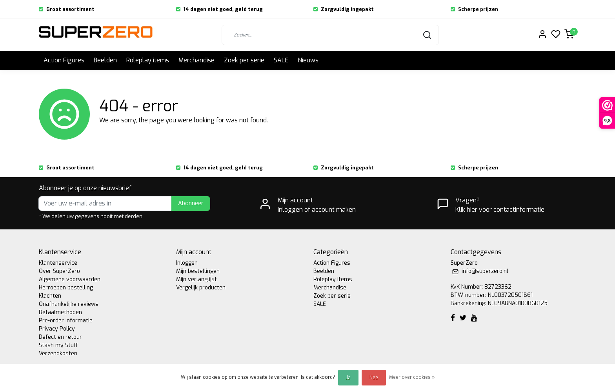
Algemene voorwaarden (69, 279)
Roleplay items (147, 60)
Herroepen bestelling (66, 287)
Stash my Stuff (58, 345)
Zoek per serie (244, 60)
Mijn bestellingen (198, 271)
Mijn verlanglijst (196, 279)
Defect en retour (60, 337)
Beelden (105, 60)
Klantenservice (58, 263)
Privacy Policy (57, 329)
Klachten (50, 296)
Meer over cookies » (412, 377)
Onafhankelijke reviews (68, 304)
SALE (281, 60)
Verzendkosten (58, 353)
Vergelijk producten (201, 287)
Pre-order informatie (66, 320)
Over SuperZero (59, 271)
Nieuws (308, 60)
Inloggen (187, 263)
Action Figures (64, 60)
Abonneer (191, 203)
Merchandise (196, 60)
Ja (348, 377)
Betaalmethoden (60, 312)
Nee (373, 377)
